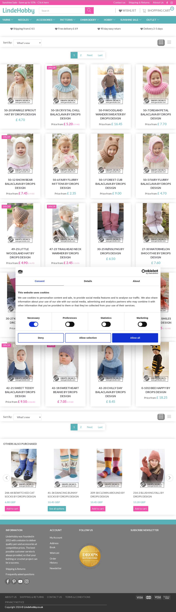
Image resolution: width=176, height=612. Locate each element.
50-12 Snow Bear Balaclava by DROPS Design (20, 184)
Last (100, 55)
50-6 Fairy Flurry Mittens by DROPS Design (65, 184)
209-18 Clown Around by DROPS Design (107, 494)
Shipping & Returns (139, 2)
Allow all (135, 337)
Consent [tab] (40, 281)
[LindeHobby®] (18, 9)
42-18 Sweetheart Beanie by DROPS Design (65, 392)
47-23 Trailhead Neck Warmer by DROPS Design (65, 253)
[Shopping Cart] (158, 10)
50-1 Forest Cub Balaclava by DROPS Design (110, 184)
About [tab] (136, 281)
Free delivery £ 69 (68, 28)
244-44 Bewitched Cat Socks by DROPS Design (20, 494)
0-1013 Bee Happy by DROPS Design (155, 390)
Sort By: (7, 42)
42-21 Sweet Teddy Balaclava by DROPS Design (20, 392)
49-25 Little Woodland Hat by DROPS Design (20, 253)
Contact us (119, 2)
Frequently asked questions (20, 574)
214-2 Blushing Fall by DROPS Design (148, 494)
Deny (41, 337)
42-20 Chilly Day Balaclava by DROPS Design (110, 392)
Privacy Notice (14, 602)
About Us (158, 2)
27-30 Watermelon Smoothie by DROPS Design (156, 253)
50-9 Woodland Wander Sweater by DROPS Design (111, 114)
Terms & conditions (77, 597)
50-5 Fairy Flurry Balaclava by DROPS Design (156, 184)
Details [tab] (88, 281)
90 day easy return (111, 28)
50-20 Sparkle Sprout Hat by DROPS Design (20, 112)
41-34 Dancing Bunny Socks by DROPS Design (63, 494)
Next (90, 55)
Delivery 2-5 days (153, 28)
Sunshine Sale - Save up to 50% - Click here (25, 2)
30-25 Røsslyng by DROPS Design (110, 251)
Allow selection (88, 337)
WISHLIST (128, 10)
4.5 (33, 28)
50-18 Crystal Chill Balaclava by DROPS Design (65, 114)
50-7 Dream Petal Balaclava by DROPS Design (156, 114)
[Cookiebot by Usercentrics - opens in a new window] (144, 271)
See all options (56, 508)
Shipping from (21, 28)
